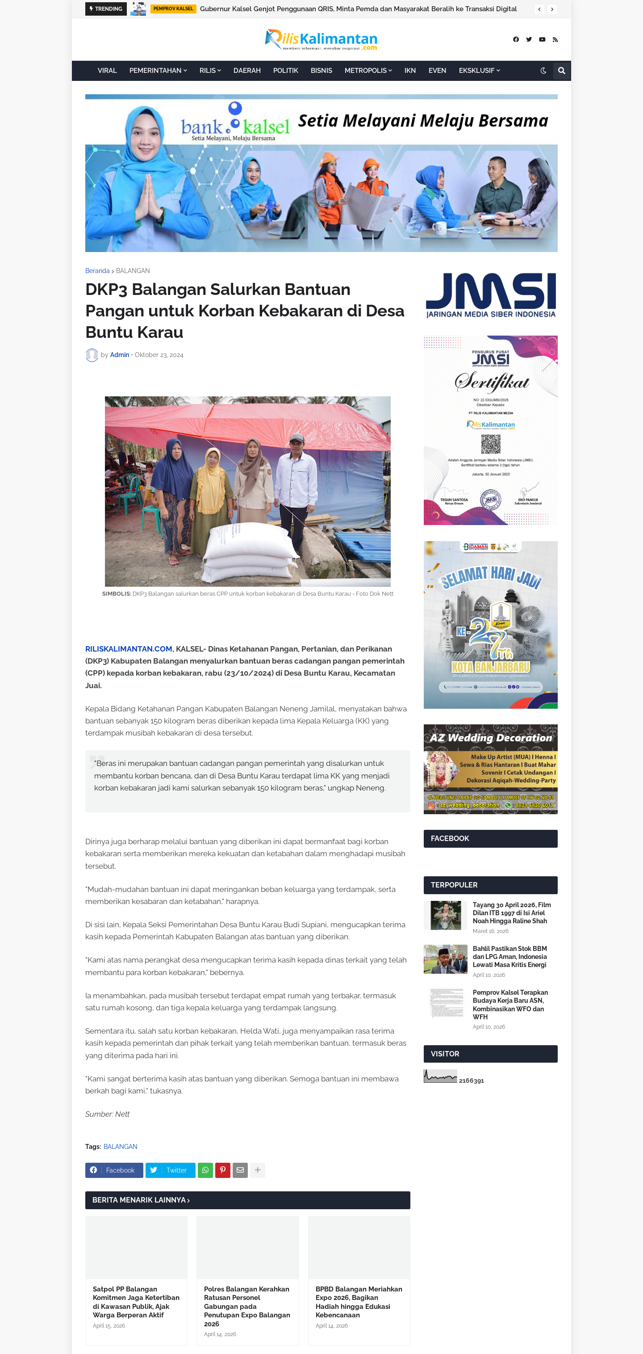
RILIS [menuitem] (208, 71)
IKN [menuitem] (410, 71)
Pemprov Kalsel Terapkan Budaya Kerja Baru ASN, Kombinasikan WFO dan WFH (510, 1005)
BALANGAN (133, 271)
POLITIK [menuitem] (285, 71)
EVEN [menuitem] (438, 71)
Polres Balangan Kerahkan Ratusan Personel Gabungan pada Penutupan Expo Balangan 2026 (247, 1306)
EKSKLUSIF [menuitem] (477, 71)
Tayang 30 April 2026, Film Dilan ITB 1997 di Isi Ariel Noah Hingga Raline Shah (512, 913)
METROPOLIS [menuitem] (366, 71)
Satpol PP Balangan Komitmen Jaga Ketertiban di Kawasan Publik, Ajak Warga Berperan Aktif (136, 1302)
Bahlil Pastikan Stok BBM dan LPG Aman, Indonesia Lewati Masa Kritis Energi (510, 956)
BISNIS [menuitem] (321, 71)
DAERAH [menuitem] (247, 71)
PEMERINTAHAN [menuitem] (155, 71)
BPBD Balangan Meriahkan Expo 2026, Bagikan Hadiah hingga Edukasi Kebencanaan (359, 1302)
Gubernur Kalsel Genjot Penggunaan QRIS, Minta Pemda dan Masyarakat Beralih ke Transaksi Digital (358, 9)
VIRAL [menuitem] (107, 71)
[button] (539, 9)
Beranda (97, 271)
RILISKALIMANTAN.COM (128, 648)
